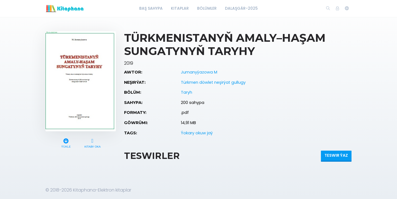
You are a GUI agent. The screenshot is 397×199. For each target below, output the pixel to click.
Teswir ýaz (336, 155)
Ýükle (66, 142)
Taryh (186, 92)
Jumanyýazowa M (199, 72)
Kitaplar (180, 8)
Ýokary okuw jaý (197, 133)
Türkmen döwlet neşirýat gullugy (213, 82)
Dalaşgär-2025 (241, 8)
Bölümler (207, 8)
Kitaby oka (92, 142)
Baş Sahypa (151, 8)
